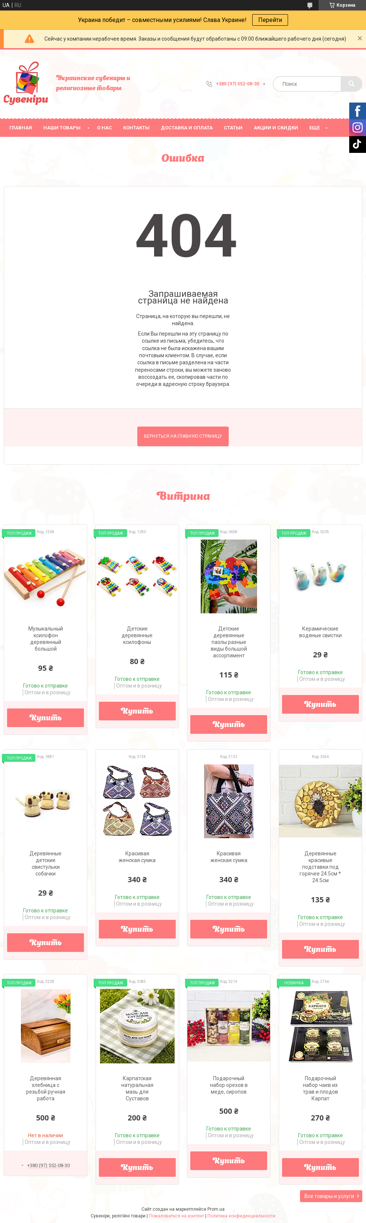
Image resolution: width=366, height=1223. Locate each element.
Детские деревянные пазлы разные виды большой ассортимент (229, 642)
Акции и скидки (276, 128)
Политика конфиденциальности (241, 1216)
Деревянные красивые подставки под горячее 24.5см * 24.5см (320, 867)
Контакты (136, 128)
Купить (45, 718)
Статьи (233, 128)
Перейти (270, 19)
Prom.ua (216, 1209)
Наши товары (62, 128)
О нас (104, 128)
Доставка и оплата (187, 128)
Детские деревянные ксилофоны (137, 635)
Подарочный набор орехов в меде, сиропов (229, 1085)
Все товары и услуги (329, 1196)
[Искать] (351, 84)
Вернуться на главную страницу (183, 436)
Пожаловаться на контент (176, 1216)
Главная (20, 128)
